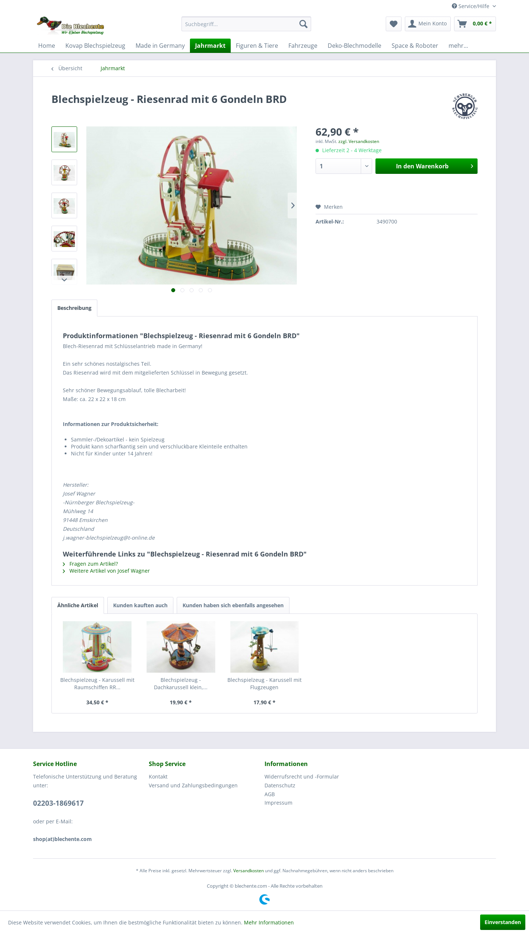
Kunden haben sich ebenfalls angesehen (233, 605)
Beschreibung (74, 307)
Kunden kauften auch (140, 605)
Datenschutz (279, 785)
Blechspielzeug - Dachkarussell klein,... (181, 683)
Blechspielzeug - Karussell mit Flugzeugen (264, 683)
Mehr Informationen (269, 922)
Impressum (278, 802)
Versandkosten (248, 870)
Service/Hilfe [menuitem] (471, 6)
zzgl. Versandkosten (358, 141)
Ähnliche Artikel (77, 605)
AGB (269, 794)
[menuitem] (246, 24)
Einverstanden (503, 922)
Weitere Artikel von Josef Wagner (106, 570)
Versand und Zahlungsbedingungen (193, 785)
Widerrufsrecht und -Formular (301, 776)
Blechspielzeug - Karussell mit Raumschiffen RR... (97, 683)
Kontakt (158, 776)
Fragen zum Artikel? (90, 563)
